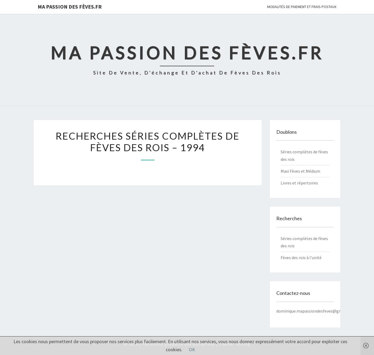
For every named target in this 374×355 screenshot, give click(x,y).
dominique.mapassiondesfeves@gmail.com (316, 311)
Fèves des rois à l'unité (301, 257)
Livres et (289, 183)
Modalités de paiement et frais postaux (301, 6)
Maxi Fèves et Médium (300, 171)
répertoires (307, 183)
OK (192, 349)
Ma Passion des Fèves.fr (70, 6)
